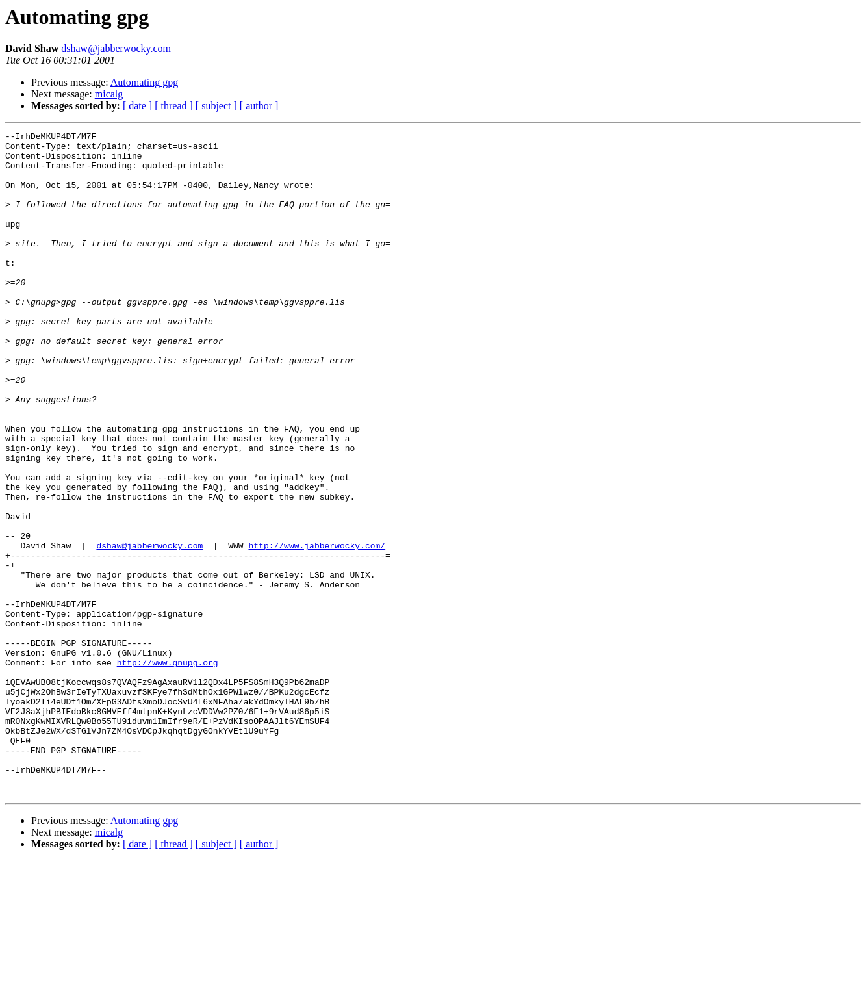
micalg (109, 93)
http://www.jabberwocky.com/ (316, 629)
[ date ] (137, 105)
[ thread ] (174, 105)
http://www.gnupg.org (167, 769)
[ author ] (259, 105)
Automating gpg (144, 82)
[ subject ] (216, 105)
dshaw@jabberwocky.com (116, 48)
